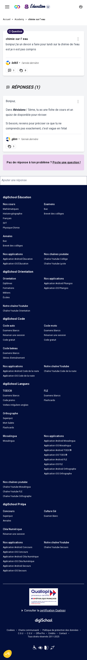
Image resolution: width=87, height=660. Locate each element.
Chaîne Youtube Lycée (55, 263)
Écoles (6, 297)
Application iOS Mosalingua (57, 445)
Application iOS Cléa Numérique (18, 561)
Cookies (11, 630)
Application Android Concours (17, 547)
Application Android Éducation (18, 259)
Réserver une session (14, 335)
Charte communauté (28, 630)
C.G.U (20, 633)
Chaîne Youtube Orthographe (17, 496)
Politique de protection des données (60, 630)
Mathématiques (11, 209)
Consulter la (43, 610)
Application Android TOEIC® (58, 450)
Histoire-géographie (12, 213)
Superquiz (8, 418)
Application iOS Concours (15, 552)
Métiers (6, 293)
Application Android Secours (17, 566)
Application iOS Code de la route (19, 376)
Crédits (51, 633)
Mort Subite (8, 423)
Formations (8, 288)
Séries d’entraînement (14, 358)
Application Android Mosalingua (59, 441)
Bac (46, 209)
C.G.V (29, 633)
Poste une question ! (67, 162)
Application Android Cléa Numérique (21, 556)
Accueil (6, 19)
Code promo (9, 400)
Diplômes (7, 283)
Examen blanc (51, 516)
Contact (63, 633)
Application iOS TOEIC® (55, 455)
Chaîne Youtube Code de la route (60, 371)
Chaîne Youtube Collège (56, 259)
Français (7, 218)
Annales (7, 520)
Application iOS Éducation (15, 263)
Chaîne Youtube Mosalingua (17, 487)
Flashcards (49, 400)
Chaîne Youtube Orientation (16, 311)
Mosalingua (9, 441)
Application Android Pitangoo (58, 283)
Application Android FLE (55, 459)
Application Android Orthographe (60, 469)
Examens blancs (11, 330)
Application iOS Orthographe (58, 473)
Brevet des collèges (54, 213)
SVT (5, 223)
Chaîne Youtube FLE (12, 491)
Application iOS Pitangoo (56, 288)
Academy (19, 19)
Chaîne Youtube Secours (56, 547)
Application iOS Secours (15, 570)
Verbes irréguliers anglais (15, 405)
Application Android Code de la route (21, 371)
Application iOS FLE (53, 464)
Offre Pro (40, 633)
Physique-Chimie (11, 227)
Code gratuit (9, 340)
